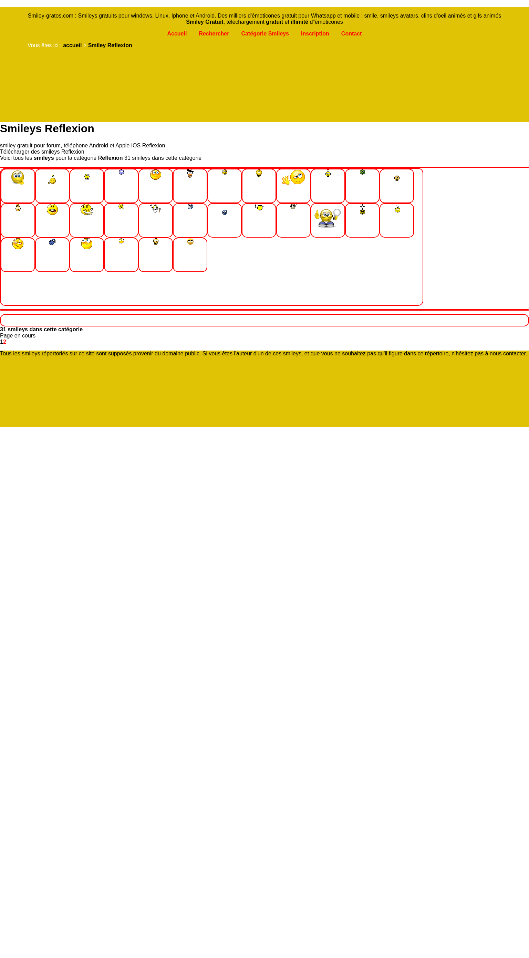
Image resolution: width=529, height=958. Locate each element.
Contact (351, 34)
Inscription (315, 34)
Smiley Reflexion (110, 45)
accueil (72, 45)
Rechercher (214, 34)
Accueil (177, 34)
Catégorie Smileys (265, 34)
